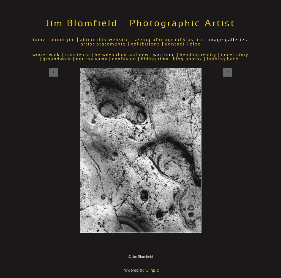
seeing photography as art (168, 39)
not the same (91, 59)
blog (195, 44)
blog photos (187, 59)
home (38, 39)
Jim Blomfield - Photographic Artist (140, 23)
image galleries (227, 39)
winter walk (46, 55)
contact (175, 44)
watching (164, 55)
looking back (223, 59)
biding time (154, 59)
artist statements (103, 44)
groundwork (57, 59)
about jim (62, 39)
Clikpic (152, 270)
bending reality (198, 55)
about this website (104, 39)
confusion (124, 59)
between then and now (122, 55)
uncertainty (235, 55)
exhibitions (145, 44)
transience (77, 55)
